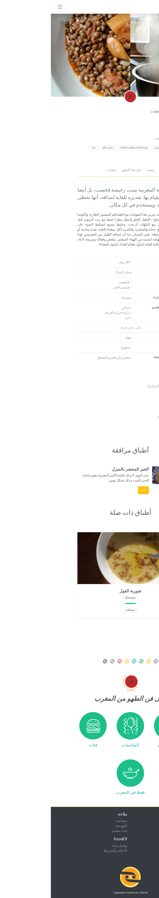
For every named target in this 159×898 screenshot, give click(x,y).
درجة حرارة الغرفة (66, 313)
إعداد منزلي (110, 147)
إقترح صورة (124, 851)
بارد (76, 318)
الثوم (120, 421)
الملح (120, 391)
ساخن (75, 308)
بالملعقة (73, 282)
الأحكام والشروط (64, 851)
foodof (140, 7)
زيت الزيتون (116, 406)
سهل (77, 337)
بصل (121, 411)
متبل (59, 147)
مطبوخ (74, 347)
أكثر (92, 490)
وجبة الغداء (91, 147)
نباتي (87, 327)
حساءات (109, 139)
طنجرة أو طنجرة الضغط (62, 358)
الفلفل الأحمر (115, 416)
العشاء (72, 147)
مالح (54, 147)
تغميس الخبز (70, 287)
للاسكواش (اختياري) (110, 386)
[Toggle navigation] (9, 7)
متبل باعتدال (72, 272)
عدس (120, 401)
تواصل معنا (68, 846)
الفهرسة (70, 826)
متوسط (76, 297)
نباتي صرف (76, 327)
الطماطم (118, 396)
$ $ (42, 147)
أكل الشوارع (123, 147)
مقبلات (80, 147)
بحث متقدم (68, 831)
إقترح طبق (125, 846)
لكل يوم (73, 262)
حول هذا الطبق (81, 170)
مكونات (61, 170)
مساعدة (70, 821)
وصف (99, 170)
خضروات (122, 139)
